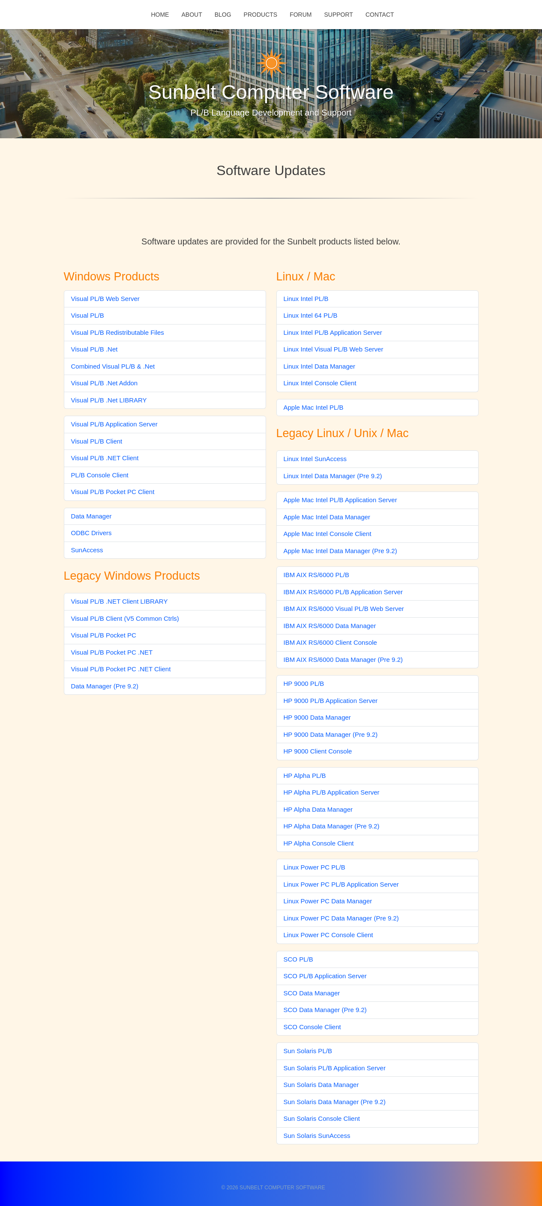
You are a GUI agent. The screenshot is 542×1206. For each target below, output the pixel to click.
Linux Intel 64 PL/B (311, 315)
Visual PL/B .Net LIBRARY (109, 400)
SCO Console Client (312, 1026)
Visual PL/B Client (97, 441)
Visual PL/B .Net (94, 349)
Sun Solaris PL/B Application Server (335, 1068)
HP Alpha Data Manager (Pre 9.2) (332, 826)
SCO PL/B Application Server (325, 976)
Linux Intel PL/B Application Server (333, 332)
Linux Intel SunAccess (315, 458)
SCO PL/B (298, 959)
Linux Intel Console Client (320, 383)
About (191, 15)
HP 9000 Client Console (318, 751)
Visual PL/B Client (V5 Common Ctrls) (125, 618)
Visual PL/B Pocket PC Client (113, 491)
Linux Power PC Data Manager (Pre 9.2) (341, 918)
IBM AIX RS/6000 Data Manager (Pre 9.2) (343, 659)
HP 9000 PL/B (304, 683)
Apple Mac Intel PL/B (314, 407)
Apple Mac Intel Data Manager (327, 517)
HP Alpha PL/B (305, 775)
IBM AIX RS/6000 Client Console (330, 642)
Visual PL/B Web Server (105, 298)
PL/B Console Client (100, 475)
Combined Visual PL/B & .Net (113, 366)
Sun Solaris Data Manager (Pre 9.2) (335, 1101)
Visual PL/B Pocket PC (103, 635)
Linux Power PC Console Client (328, 934)
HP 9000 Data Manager (317, 717)
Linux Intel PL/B (306, 298)
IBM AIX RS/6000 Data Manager (330, 625)
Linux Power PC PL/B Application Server (341, 884)
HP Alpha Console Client (319, 843)
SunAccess (87, 550)
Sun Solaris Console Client (322, 1118)
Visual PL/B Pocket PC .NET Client (121, 669)
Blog (223, 15)
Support (338, 15)
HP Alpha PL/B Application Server (332, 792)
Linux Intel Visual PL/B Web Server (333, 349)
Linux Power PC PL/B (314, 867)
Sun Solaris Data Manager (321, 1084)
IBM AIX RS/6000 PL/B (316, 574)
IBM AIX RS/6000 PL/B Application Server (343, 592)
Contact (379, 15)
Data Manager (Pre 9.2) (105, 686)
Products (261, 15)
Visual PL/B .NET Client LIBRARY (119, 601)
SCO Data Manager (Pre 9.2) (325, 1009)
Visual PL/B (87, 315)
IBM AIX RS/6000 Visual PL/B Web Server (344, 608)
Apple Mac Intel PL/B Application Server (340, 499)
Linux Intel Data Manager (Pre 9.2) (333, 475)
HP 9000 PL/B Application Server (331, 700)
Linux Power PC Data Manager (328, 901)
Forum (300, 15)
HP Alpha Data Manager (318, 809)
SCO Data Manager (312, 993)
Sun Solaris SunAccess (317, 1135)
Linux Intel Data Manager (320, 366)
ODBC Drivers (91, 532)
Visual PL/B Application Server (114, 424)
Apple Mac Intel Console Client (327, 533)
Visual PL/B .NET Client (105, 458)
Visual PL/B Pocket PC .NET (112, 652)
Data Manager (91, 516)
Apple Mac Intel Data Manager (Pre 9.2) (340, 550)
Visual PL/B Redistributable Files (117, 332)
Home (160, 15)
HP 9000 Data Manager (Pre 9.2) (331, 734)
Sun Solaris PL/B (308, 1050)
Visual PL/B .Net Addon (104, 383)
